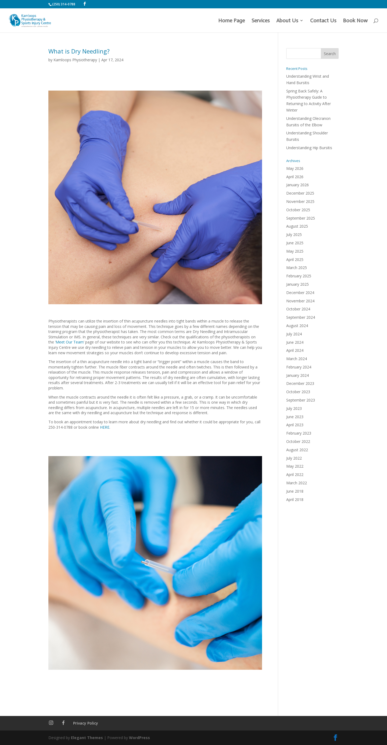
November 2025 (300, 201)
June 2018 (294, 491)
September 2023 (300, 400)
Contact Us (323, 21)
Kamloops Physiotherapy (75, 59)
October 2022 (298, 441)
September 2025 (300, 218)
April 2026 (294, 176)
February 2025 (298, 275)
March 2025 (296, 267)
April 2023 (294, 424)
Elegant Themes (87, 737)
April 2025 (294, 259)
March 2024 (296, 358)
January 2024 (297, 375)
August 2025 (297, 226)
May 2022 (294, 466)
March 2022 (296, 482)
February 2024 (298, 367)
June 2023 (294, 416)
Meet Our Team (70, 342)
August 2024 (297, 325)
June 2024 (294, 342)
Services (261, 21)
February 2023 (298, 433)
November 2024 (300, 300)
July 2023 (294, 408)
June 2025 (294, 242)
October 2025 (298, 209)
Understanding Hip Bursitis (309, 147)
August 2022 (297, 449)
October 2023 (298, 391)
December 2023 (300, 383)
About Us (287, 21)
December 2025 (300, 193)
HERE (104, 427)
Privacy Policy (85, 723)
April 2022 (294, 474)
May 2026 (294, 168)
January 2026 (297, 184)
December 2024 (300, 292)
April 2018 (294, 499)
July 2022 (294, 458)
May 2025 (294, 251)
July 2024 (294, 333)
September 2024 (300, 317)
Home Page (231, 21)
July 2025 (294, 234)
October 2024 (298, 308)
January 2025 (297, 284)
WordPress (139, 737)
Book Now (355, 21)
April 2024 (294, 350)
